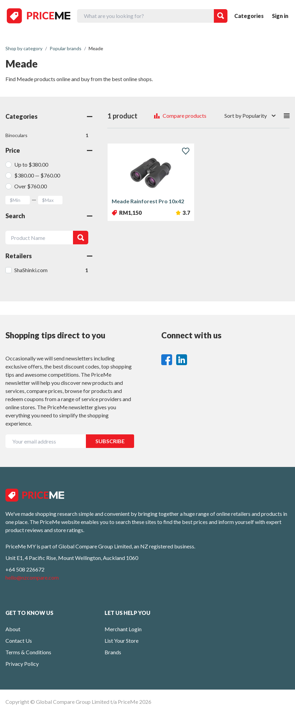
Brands (113, 652)
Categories (249, 16)
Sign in (280, 16)
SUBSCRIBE (110, 441)
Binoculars (46, 135)
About (12, 629)
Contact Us (18, 640)
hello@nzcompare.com (32, 577)
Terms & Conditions (28, 652)
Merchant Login (123, 629)
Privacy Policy (22, 663)
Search (48, 216)
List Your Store (122, 640)
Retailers (48, 256)
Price (48, 150)
